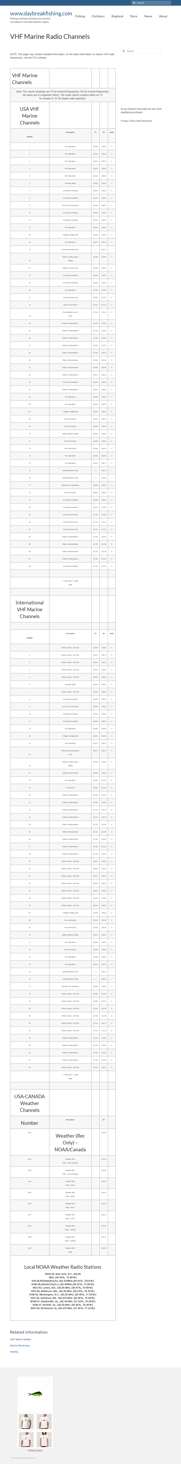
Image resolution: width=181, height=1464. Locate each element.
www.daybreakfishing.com (41, 13)
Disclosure (146, 120)
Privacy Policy (128, 120)
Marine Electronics (20, 1345)
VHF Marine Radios (20, 1339)
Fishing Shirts (35, 1450)
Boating (14, 1351)
